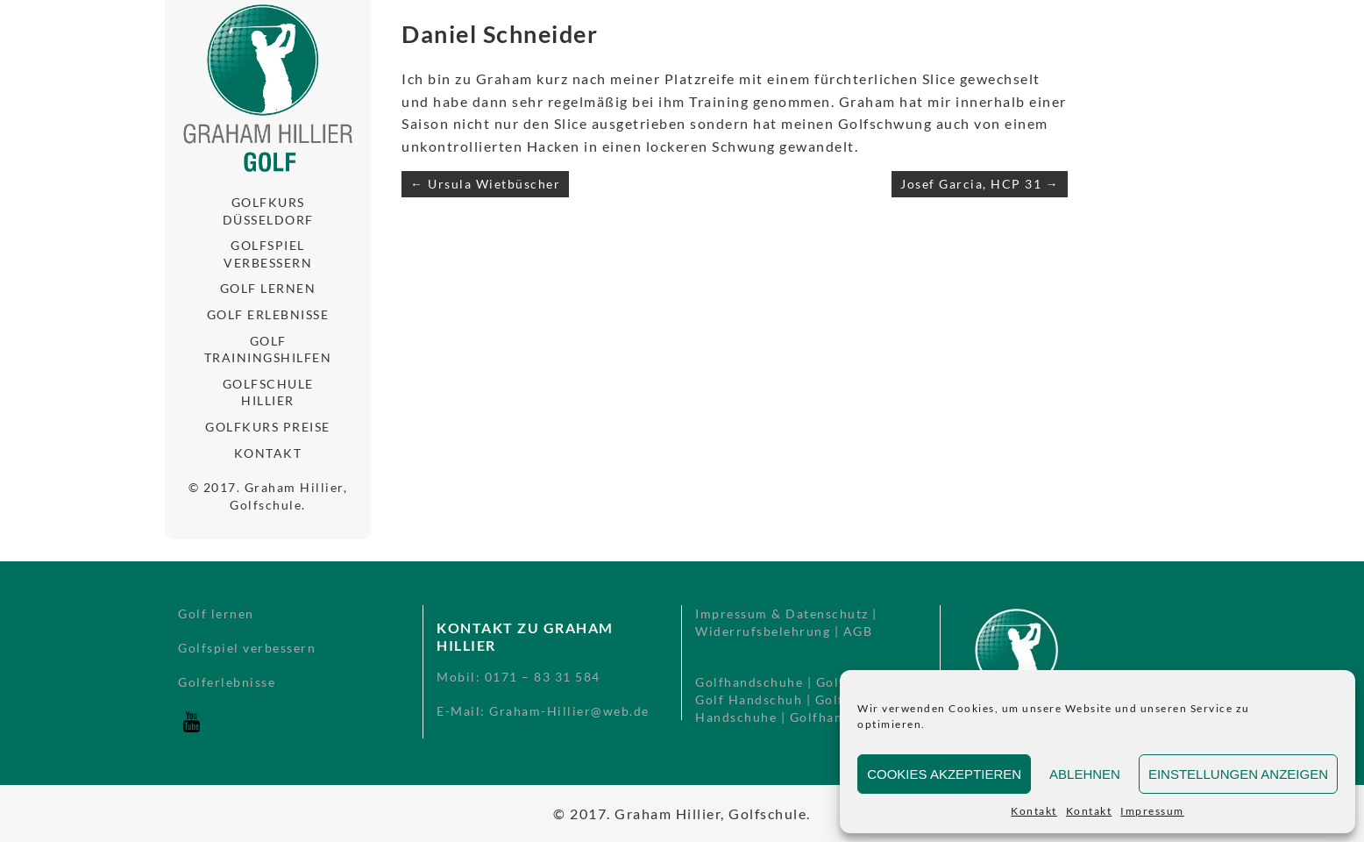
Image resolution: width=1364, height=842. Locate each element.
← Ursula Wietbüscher (485, 183)
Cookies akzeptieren (944, 774)
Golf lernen (268, 288)
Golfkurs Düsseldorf (268, 211)
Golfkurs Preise (267, 426)
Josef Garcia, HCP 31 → (979, 183)
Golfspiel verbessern (268, 254)
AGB (858, 631)
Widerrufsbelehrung (762, 631)
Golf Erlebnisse (268, 314)
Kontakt (1034, 810)
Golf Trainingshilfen (268, 349)
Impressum (1152, 810)
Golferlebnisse (226, 681)
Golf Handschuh (748, 699)
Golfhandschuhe (749, 681)
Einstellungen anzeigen (1238, 774)
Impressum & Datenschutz (782, 613)
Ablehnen (1084, 774)
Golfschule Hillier (268, 392)
